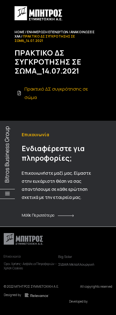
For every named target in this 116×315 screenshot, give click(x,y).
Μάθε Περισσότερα (38, 215)
